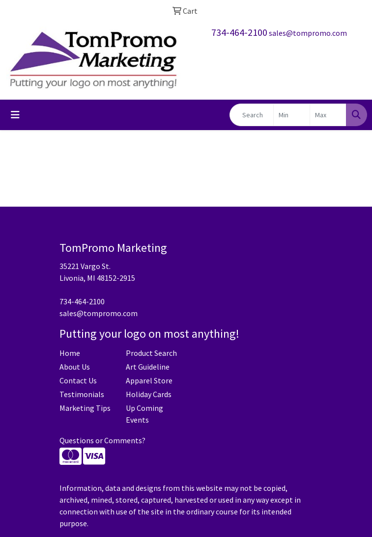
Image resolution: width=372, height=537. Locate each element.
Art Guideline (148, 367)
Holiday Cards (149, 394)
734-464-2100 (239, 32)
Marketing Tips (85, 408)
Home (69, 353)
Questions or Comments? (102, 440)
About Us (74, 367)
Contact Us (78, 380)
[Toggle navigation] (15, 115)
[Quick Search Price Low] (291, 115)
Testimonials (81, 394)
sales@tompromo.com (308, 33)
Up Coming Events (144, 414)
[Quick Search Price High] (328, 115)
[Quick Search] (251, 115)
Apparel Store (149, 380)
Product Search (151, 353)
